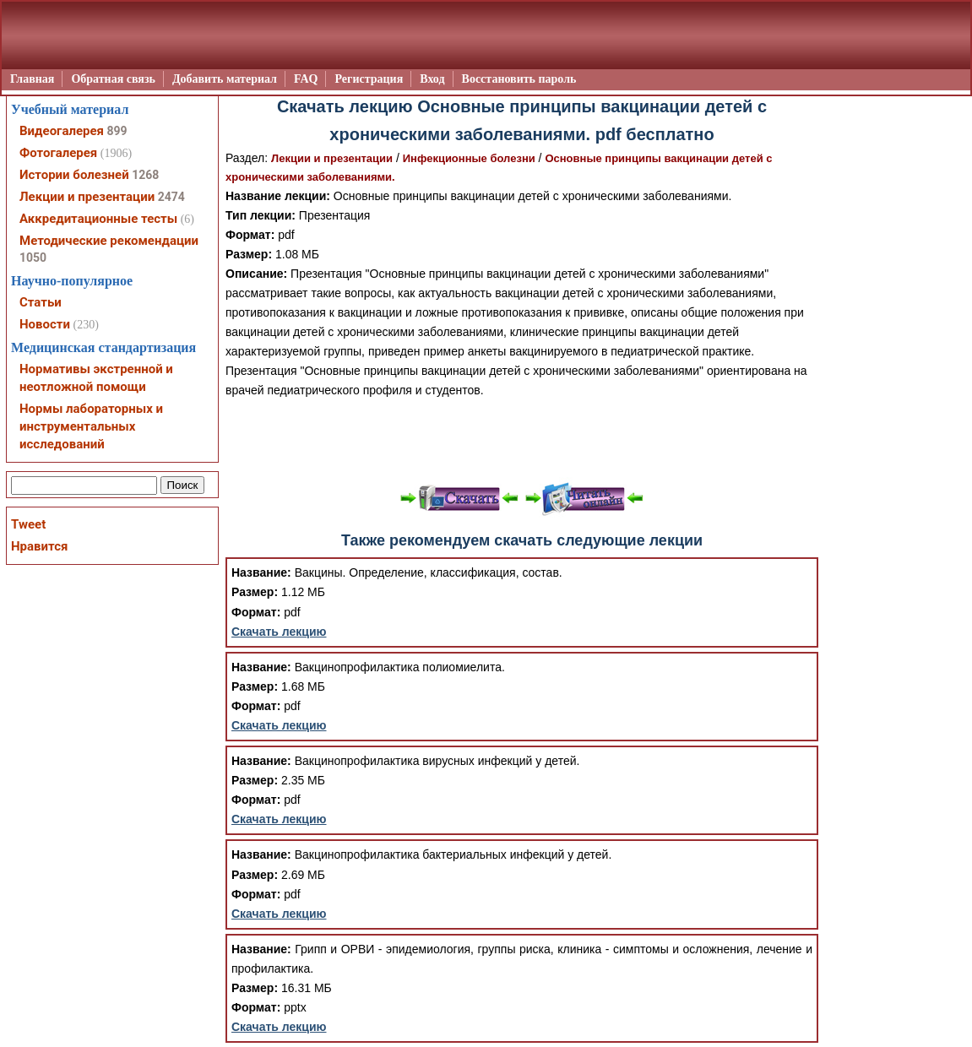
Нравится (39, 546)
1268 (145, 175)
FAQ (306, 79)
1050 (32, 257)
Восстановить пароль (519, 79)
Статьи (40, 302)
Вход (432, 79)
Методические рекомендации (108, 240)
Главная (32, 79)
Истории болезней (74, 174)
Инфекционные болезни (469, 158)
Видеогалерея (61, 130)
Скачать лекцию (279, 631)
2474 (171, 196)
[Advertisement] (522, 439)
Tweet (28, 524)
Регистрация (368, 79)
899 (116, 131)
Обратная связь (113, 79)
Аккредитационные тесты (98, 218)
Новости (44, 324)
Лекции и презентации (332, 158)
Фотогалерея (58, 152)
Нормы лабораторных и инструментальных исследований (91, 426)
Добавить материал (224, 79)
